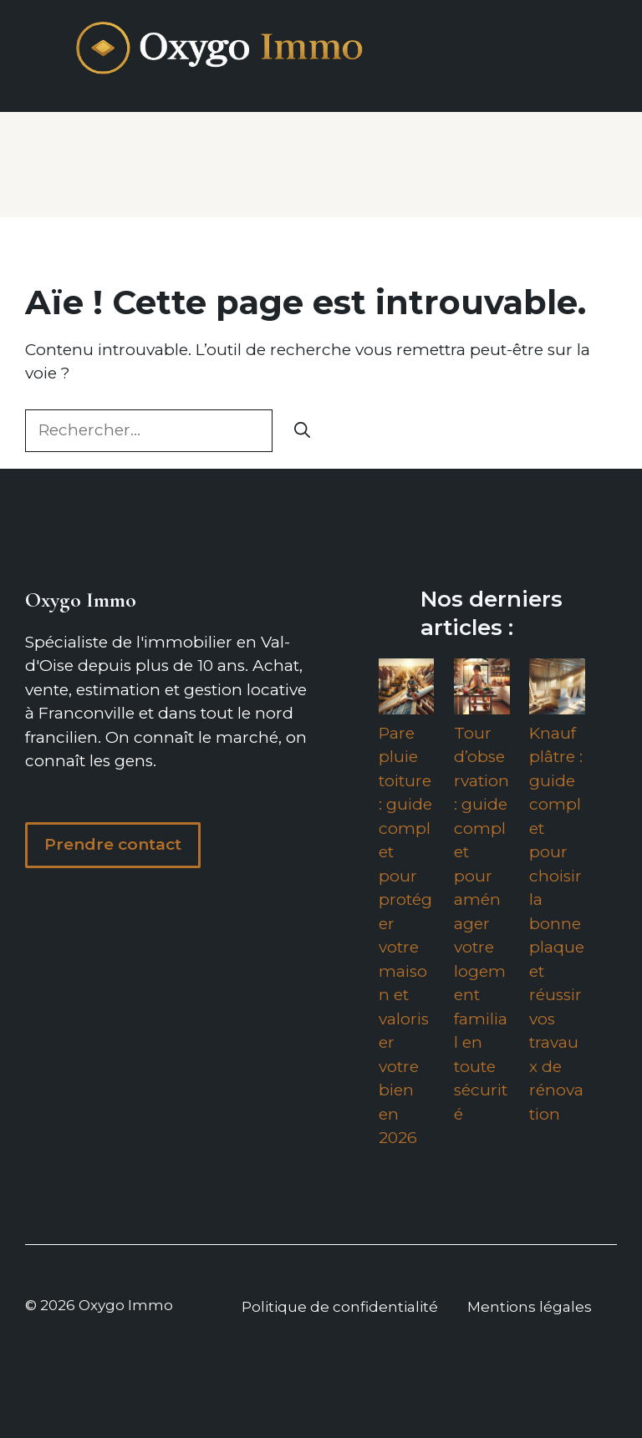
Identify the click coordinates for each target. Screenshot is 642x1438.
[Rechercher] (302, 430)
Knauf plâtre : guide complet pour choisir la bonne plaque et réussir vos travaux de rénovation (556, 924)
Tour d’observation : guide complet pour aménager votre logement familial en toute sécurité (481, 924)
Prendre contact (112, 844)
